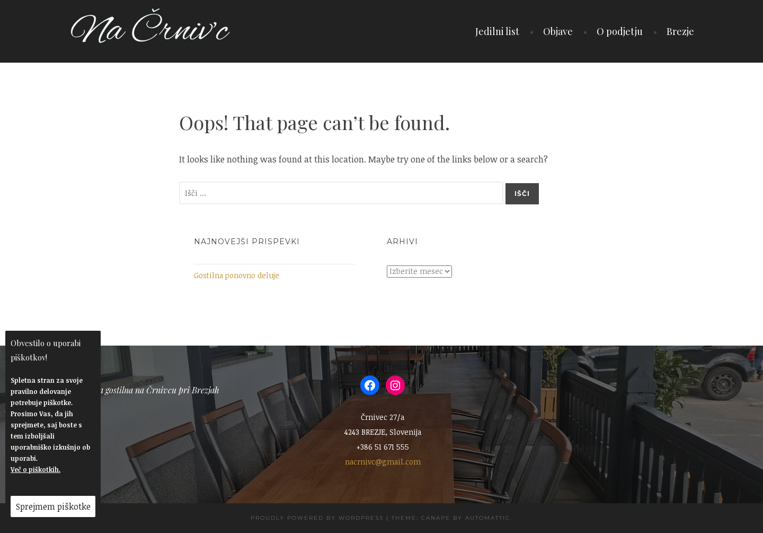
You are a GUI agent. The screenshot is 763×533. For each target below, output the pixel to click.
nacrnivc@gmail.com (383, 462)
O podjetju (620, 31)
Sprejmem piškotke (53, 506)
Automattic (487, 517)
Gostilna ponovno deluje (236, 275)
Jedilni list (497, 31)
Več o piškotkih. (35, 469)
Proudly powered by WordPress (317, 517)
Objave (558, 31)
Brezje (680, 31)
